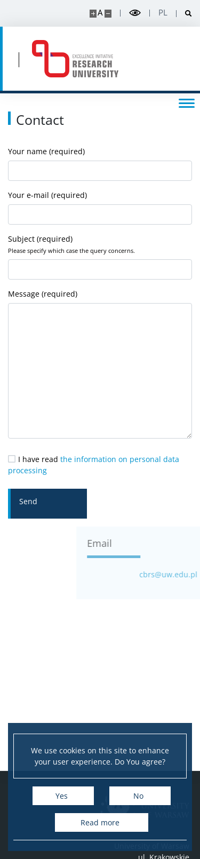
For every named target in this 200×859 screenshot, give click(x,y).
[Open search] (184, 13)
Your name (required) (100, 163)
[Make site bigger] (93, 14)
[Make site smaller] (108, 14)
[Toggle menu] (186, 102)
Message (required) (100, 364)
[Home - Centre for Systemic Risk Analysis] (75, 58)
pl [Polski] (162, 13)
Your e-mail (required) (100, 207)
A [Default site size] (100, 13)
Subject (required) (100, 257)
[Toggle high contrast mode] (135, 13)
